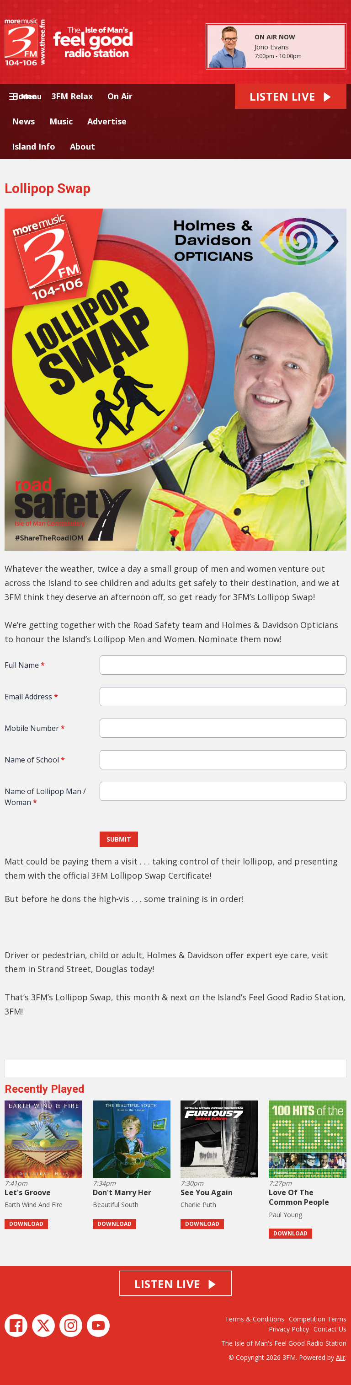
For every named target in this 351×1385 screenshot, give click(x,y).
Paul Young (285, 1214)
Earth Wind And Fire (34, 1204)
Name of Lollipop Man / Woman (45, 796)
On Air (120, 96)
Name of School (35, 760)
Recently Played (45, 1089)
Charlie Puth (198, 1204)
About (82, 146)
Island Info (33, 146)
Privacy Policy (289, 1329)
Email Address (31, 697)
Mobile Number (35, 728)
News (23, 121)
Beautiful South (115, 1204)
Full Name (25, 665)
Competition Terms (317, 1319)
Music (61, 121)
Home (24, 96)
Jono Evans (272, 47)
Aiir (340, 1357)
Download (26, 1224)
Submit (118, 839)
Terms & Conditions (254, 1319)
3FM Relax (72, 96)
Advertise (107, 121)
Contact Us (330, 1329)
